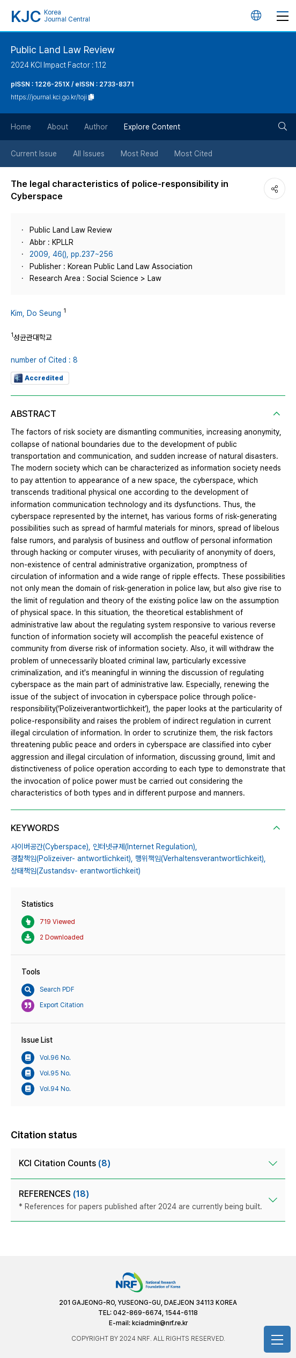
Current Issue (34, 153)
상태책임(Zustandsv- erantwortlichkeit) (75, 870)
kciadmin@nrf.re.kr (160, 1323)
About (57, 126)
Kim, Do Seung (36, 313)
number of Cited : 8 (44, 360)
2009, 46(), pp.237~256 (71, 254)
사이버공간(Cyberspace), (51, 846)
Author (96, 126)
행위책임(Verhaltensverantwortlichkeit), (200, 858)
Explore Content (152, 126)
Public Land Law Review (63, 49)
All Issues (89, 153)
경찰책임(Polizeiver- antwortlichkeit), (72, 858)
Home (21, 126)
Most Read (139, 153)
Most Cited (193, 153)
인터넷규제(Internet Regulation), (145, 846)
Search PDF (48, 990)
